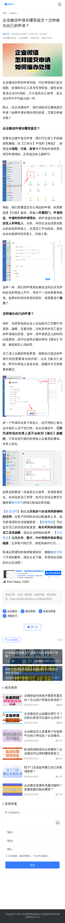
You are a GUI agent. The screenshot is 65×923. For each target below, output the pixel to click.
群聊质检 (47, 522)
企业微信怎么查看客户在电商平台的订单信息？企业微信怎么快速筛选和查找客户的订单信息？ (43, 734)
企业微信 (12, 611)
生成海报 (11, 639)
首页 (5, 13)
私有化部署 (49, 611)
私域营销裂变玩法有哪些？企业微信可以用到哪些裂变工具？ (43, 751)
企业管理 (23, 38)
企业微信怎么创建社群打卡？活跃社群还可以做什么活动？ (43, 715)
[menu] (59, 4)
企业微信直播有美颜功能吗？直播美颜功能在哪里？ (43, 787)
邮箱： (11, 840)
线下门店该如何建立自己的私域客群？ (43, 769)
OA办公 (43, 34)
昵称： (11, 832)
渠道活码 (12, 511)
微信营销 (30, 611)
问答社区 (34, 38)
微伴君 (6, 34)
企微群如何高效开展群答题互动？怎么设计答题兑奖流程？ (43, 697)
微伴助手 (17, 502)
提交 (32, 865)
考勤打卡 (12, 616)
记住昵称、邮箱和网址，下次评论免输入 (27, 856)
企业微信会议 (9, 38)
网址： (10, 849)
